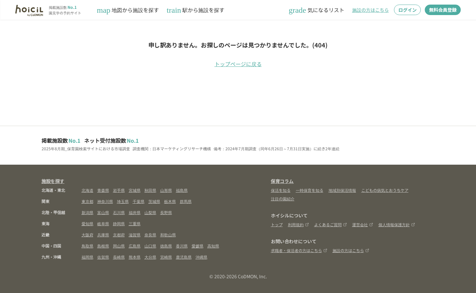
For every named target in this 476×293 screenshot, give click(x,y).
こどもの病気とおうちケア (385, 190)
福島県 (182, 190)
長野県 (166, 212)
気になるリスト (316, 10)
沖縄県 (201, 257)
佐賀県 (103, 257)
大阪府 (87, 234)
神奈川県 (105, 201)
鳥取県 (87, 245)
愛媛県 (197, 245)
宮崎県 (166, 257)
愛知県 (87, 223)
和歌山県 (168, 234)
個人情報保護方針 (396, 224)
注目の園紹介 (283, 198)
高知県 (213, 245)
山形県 (166, 190)
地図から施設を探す (128, 10)
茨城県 (154, 201)
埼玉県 (123, 201)
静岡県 (119, 223)
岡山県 (119, 245)
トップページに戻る (238, 64)
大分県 (150, 257)
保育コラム (282, 181)
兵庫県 (103, 234)
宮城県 (135, 190)
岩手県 (119, 190)
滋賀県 (135, 234)
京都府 (119, 234)
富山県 (103, 212)
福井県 (135, 212)
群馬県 (186, 201)
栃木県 (170, 201)
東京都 (87, 201)
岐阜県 (103, 223)
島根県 (103, 245)
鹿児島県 (184, 257)
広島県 (135, 245)
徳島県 (166, 245)
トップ (277, 224)
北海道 (87, 190)
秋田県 (150, 190)
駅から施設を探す (195, 10)
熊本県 (135, 257)
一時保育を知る (309, 190)
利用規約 (298, 224)
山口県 (150, 245)
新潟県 (87, 212)
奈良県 (150, 234)
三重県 (135, 223)
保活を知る (281, 190)
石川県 (119, 212)
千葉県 (138, 201)
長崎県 (119, 257)
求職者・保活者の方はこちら (299, 250)
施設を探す (53, 181)
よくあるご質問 (330, 224)
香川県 (182, 245)
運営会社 (362, 224)
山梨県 (150, 212)
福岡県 (87, 257)
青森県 (103, 190)
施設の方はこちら (370, 10)
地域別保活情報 (342, 190)
